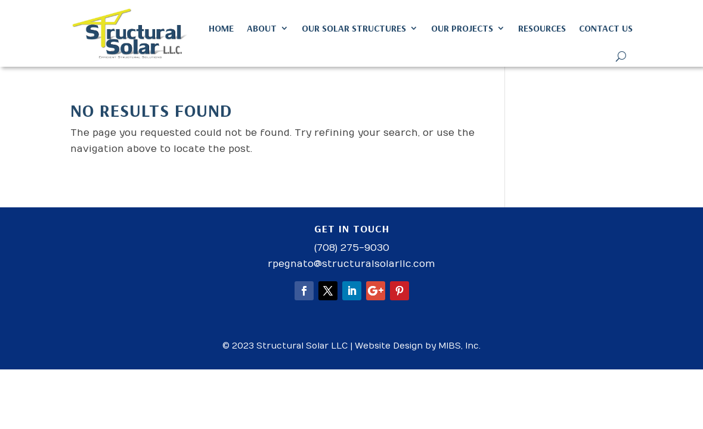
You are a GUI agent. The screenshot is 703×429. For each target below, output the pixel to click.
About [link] (262, 28)
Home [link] (221, 28)
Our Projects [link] (462, 28)
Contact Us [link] (606, 28)
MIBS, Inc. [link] (459, 346)
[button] (304, 290)
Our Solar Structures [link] (354, 28)
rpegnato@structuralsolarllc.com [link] (351, 264)
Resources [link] (542, 28)
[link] (130, 33)
